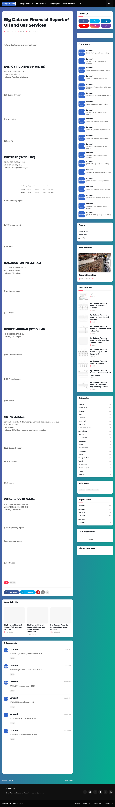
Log (91, 294)
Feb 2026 (95, 516)
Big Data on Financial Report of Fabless (98, 362)
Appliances (95, 438)
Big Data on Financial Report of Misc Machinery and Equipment (100, 340)
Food (95, 414)
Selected (95, 490)
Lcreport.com (17, 803)
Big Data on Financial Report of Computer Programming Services (99, 384)
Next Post (68, 780)
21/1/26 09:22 (67, 649)
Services (95, 475)
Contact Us (108, 803)
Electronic (95, 451)
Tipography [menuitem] (54, 3)
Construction (95, 448)
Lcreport (14, 649)
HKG (88, 490)
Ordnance (95, 441)
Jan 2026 (95, 519)
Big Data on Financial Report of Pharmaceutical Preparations (100, 373)
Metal (95, 455)
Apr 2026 (95, 509)
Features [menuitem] (40, 3)
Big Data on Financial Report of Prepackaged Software (99, 317)
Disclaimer (82, 235)
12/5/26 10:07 (67, 730)
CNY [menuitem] (81, 3)
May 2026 (95, 506)
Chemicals (95, 421)
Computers (95, 408)
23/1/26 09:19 (67, 665)
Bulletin (82, 490)
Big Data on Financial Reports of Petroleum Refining (59, 627)
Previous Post (8, 780)
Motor (95, 471)
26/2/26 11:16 (67, 698)
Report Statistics (87, 275)
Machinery (95, 425)
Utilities (13, 14)
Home (6, 14)
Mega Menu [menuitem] (25, 3)
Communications (95, 468)
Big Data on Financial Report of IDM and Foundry (98, 305)
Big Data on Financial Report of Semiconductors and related (100, 328)
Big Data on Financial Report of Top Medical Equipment (98, 352)
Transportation (95, 458)
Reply (12, 658)
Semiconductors (95, 428)
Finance (95, 411)
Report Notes (83, 231)
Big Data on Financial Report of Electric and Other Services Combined (36, 628)
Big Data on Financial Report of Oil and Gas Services (13, 627)
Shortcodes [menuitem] (68, 3)
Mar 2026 (95, 513)
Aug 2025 (95, 523)
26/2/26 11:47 (67, 714)
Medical (95, 404)
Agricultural (95, 431)
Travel (95, 461)
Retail (95, 444)
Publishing (95, 465)
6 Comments (33, 31)
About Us (82, 238)
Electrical (95, 418)
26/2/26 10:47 (67, 682)
